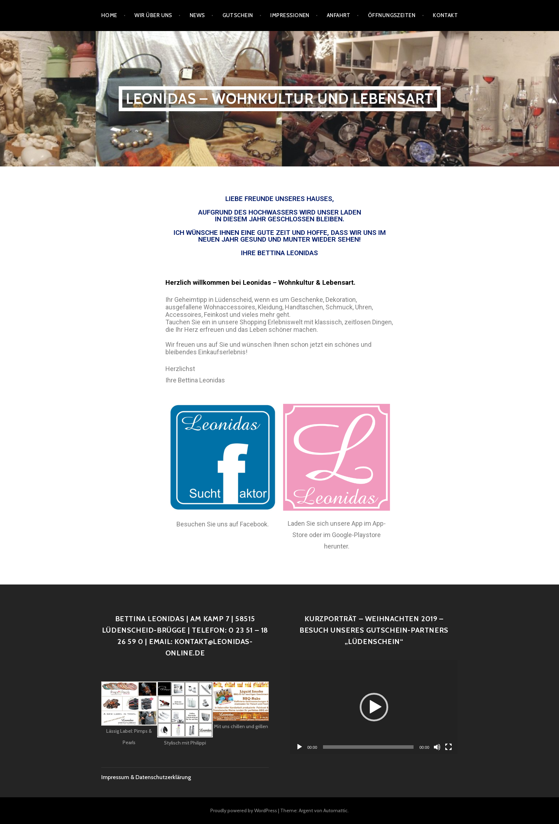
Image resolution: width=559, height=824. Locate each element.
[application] (374, 707)
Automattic (335, 810)
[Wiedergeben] (299, 747)
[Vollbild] (448, 747)
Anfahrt (338, 15)
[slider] (368, 747)
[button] (374, 707)
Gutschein (237, 15)
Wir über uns (153, 15)
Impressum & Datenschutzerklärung (146, 777)
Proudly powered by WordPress (243, 810)
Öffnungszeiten (391, 15)
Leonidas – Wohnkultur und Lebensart (280, 98)
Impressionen (289, 15)
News (197, 15)
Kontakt (445, 15)
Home (109, 15)
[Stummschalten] (437, 747)
